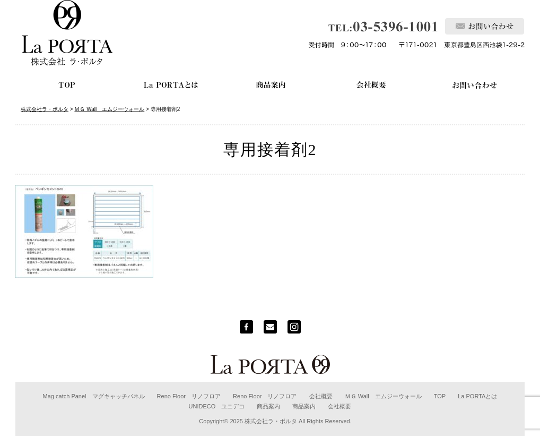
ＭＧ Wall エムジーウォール (383, 396)
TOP (440, 396)
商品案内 (268, 406)
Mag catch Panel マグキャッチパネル (94, 396)
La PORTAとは (477, 396)
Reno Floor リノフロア (189, 396)
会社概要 (321, 396)
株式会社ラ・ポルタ (271, 421)
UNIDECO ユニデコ (217, 406)
